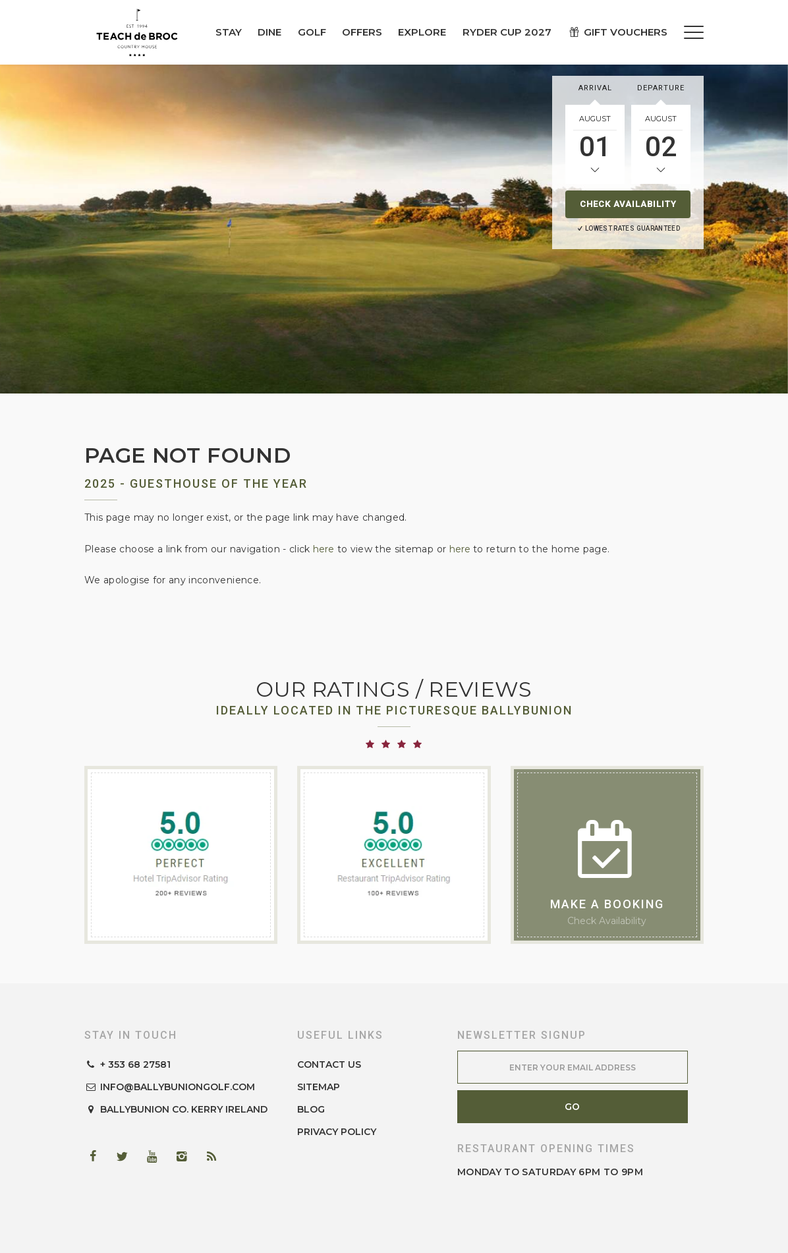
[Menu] (694, 32)
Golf (312, 32)
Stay (228, 32)
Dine (269, 32)
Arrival (595, 88)
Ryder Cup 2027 (507, 32)
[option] (394, 228)
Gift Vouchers (617, 32)
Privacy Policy (336, 1132)
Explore (422, 32)
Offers (362, 32)
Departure (661, 88)
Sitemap (318, 1087)
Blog (311, 1109)
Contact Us (329, 1064)
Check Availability (628, 204)
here (323, 549)
